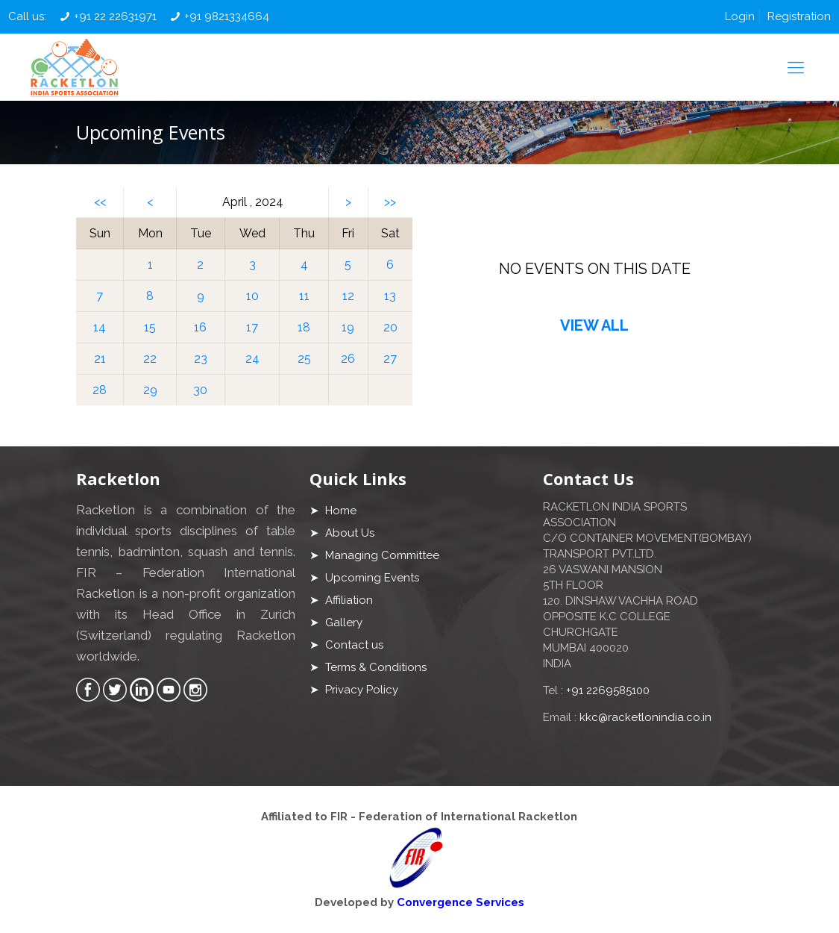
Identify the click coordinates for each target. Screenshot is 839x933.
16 (200, 327)
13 (390, 296)
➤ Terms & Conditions (368, 667)
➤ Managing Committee (374, 555)
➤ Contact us (346, 645)
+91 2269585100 (608, 690)
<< (100, 202)
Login (740, 16)
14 (99, 327)
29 (150, 390)
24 (252, 359)
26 (348, 359)
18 (304, 327)
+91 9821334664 (226, 16)
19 (348, 327)
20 (390, 327)
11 (304, 296)
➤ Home (332, 510)
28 (99, 390)
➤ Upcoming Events (364, 577)
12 (348, 296)
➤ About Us (341, 533)
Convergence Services (460, 902)
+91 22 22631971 (115, 16)
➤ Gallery (335, 622)
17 (252, 327)
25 (304, 359)
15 (150, 327)
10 (252, 296)
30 (200, 390)
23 (200, 359)
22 (150, 359)
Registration (799, 16)
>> (390, 202)
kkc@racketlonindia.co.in (645, 717)
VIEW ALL (594, 325)
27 (390, 359)
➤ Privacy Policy (353, 689)
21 (100, 359)
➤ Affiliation (341, 600)
